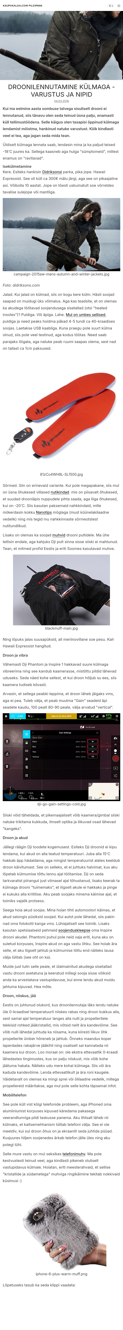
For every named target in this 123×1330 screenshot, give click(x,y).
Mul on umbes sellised (85, 314)
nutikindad (60, 492)
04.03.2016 (61, 101)
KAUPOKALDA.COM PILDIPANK (22, 5)
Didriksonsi (52, 172)
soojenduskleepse (74, 930)
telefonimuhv (73, 1154)
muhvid (58, 535)
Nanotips (44, 512)
